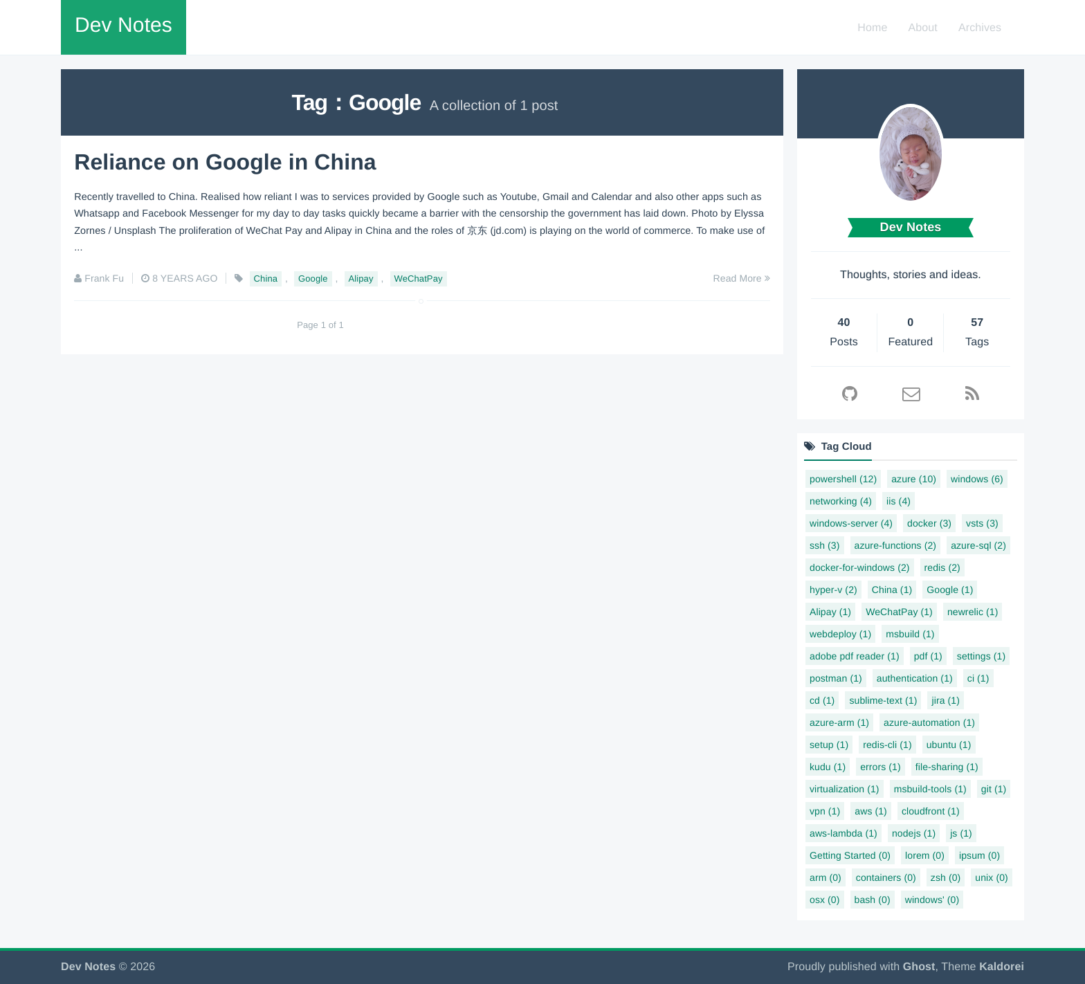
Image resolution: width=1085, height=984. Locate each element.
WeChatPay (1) (899, 611)
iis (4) (898, 501)
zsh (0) (946, 877)
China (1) (892, 589)
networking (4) (841, 501)
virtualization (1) (844, 788)
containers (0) (886, 877)
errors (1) (880, 766)
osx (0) (825, 899)
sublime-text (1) (883, 700)
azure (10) (913, 478)
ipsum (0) (979, 855)
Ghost (919, 967)
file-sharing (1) (946, 766)
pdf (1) (928, 656)
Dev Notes (123, 25)
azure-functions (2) (896, 545)
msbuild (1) (910, 633)
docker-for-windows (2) (860, 567)
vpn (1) (825, 811)
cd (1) (822, 700)
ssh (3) (825, 545)
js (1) (961, 833)
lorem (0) (925, 855)
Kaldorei (1001, 967)
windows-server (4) (851, 523)
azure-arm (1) (839, 722)
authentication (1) (915, 678)
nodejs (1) (914, 833)
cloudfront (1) (931, 811)
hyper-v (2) (833, 589)
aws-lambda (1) (843, 833)
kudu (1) (828, 766)
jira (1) (945, 700)
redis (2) (942, 567)
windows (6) (977, 478)
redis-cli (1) (887, 744)
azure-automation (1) (929, 722)
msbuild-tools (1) (930, 788)
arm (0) (825, 877)
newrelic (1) (973, 611)
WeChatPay (418, 278)
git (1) (994, 788)
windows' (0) (932, 899)
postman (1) (836, 678)
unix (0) (991, 877)
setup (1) (829, 744)
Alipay (361, 278)
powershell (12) (843, 478)
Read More (741, 277)
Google (313, 278)
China (265, 278)
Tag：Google (356, 102)
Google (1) (950, 589)
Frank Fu (104, 277)
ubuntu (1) (949, 744)
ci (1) (978, 678)
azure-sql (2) (978, 545)
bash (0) (873, 899)
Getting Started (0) (850, 855)
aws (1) (871, 811)
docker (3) (929, 523)
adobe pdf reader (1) (855, 656)
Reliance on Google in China (225, 161)
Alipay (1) (830, 611)
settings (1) (981, 656)
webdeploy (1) (840, 633)
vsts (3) (982, 523)
